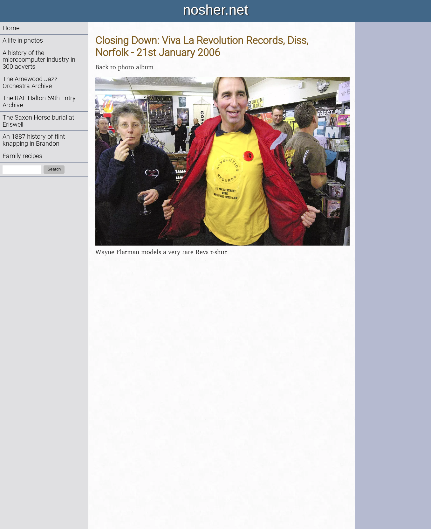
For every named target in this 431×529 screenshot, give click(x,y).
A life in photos (23, 40)
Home (11, 28)
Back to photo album (124, 67)
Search (54, 169)
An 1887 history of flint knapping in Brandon (34, 140)
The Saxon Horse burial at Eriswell (38, 121)
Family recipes (22, 156)
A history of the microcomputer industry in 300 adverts (39, 60)
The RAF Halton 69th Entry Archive (39, 101)
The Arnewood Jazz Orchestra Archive (30, 82)
